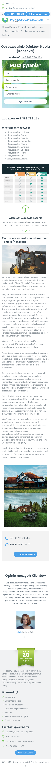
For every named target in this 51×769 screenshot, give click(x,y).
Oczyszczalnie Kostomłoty (19, 141)
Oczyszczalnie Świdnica (18, 147)
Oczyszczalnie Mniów (17, 144)
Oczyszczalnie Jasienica (18, 132)
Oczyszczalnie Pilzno (16, 153)
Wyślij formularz (25, 102)
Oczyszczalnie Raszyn (17, 159)
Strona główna (8, 27)
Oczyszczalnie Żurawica (18, 135)
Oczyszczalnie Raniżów (17, 138)
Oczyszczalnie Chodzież (18, 150)
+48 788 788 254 (15, 14)
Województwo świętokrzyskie (30, 27)
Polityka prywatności (40, 762)
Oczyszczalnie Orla (15, 156)
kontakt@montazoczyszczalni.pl (20, 8)
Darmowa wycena (38, 14)
